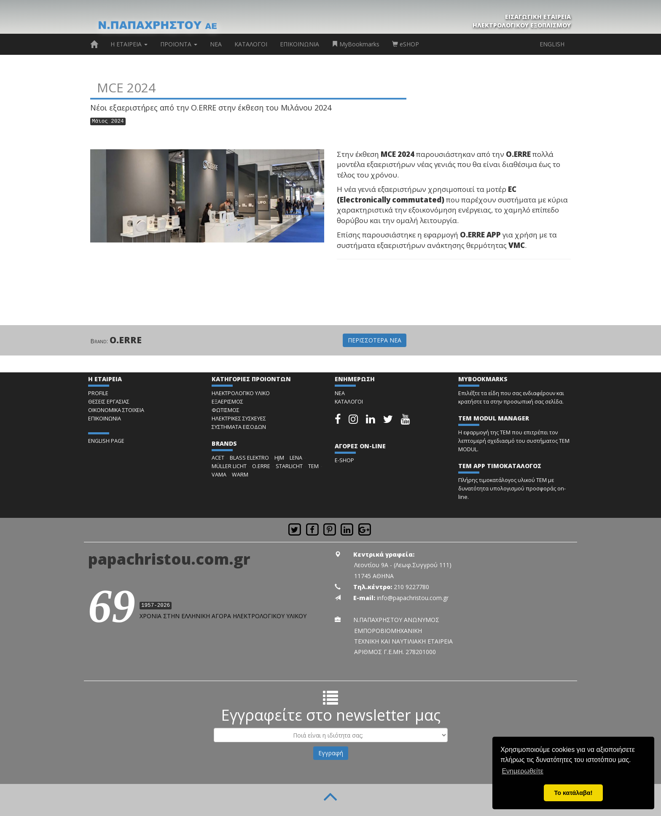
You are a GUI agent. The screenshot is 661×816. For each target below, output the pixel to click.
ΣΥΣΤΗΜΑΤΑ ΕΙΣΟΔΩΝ (239, 427)
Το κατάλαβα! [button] (573, 792)
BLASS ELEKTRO (249, 457)
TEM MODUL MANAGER (493, 418)
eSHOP (405, 44)
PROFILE (98, 393)
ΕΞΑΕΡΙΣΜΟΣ (227, 401)
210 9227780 (411, 587)
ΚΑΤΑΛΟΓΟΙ (250, 44)
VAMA (219, 474)
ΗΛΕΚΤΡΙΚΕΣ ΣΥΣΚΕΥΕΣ (239, 418)
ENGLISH (552, 44)
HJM (279, 457)
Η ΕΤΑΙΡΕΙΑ (129, 44)
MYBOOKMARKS (483, 379)
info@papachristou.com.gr (413, 598)
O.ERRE (126, 340)
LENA (296, 457)
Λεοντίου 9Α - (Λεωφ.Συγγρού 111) (402, 565)
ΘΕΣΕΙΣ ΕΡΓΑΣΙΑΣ (108, 401)
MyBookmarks (355, 44)
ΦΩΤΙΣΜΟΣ (225, 410)
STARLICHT (289, 466)
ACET (218, 457)
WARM (240, 474)
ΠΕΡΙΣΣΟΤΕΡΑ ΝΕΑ (374, 340)
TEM (313, 466)
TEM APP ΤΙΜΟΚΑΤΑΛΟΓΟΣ (499, 466)
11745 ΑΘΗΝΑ (374, 576)
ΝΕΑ (216, 44)
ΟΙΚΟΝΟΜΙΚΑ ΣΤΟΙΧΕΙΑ (116, 410)
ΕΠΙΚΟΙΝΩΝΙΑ (299, 44)
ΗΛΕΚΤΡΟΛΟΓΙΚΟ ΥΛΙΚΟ (241, 393)
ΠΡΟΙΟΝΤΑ (178, 44)
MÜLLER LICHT (229, 466)
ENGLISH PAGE (106, 440)
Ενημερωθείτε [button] (522, 771)
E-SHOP (344, 460)
